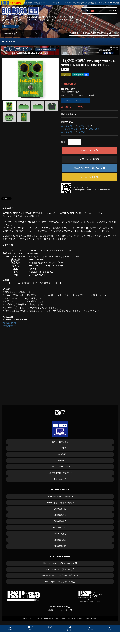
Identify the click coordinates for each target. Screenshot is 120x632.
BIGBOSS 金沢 (59, 521)
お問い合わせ (9, 326)
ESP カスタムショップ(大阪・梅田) (60, 581)
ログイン (114, 33)
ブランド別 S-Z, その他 (73, 128)
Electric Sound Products (60, 607)
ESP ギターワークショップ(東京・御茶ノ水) (60, 575)
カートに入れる (89, 150)
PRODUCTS (8, 41)
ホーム (10, 629)
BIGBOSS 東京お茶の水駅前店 (59, 496)
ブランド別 (84, 125)
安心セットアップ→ (10, 26)
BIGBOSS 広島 (59, 540)
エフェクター (67, 125)
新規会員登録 (89, 33)
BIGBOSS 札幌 (59, 509)
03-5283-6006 (9, 323)
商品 (30, 628)
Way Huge (94, 128)
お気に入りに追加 (89, 159)
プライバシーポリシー (59, 467)
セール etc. (70, 628)
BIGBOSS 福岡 (59, 546)
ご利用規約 (59, 460)
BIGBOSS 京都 (59, 534)
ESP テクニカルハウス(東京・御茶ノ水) (60, 563)
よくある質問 (59, 454)
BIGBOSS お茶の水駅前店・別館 (59, 503)
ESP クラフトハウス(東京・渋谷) (60, 569)
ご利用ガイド (75, 33)
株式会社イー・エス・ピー (60, 610)
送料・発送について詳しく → (75, 100)
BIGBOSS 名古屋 (59, 527)
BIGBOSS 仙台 (59, 515)
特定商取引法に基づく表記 (59, 473)
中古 (50, 628)
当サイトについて (59, 442)
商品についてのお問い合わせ (89, 168)
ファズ (82, 131)
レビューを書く (89, 177)
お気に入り (102, 33)
